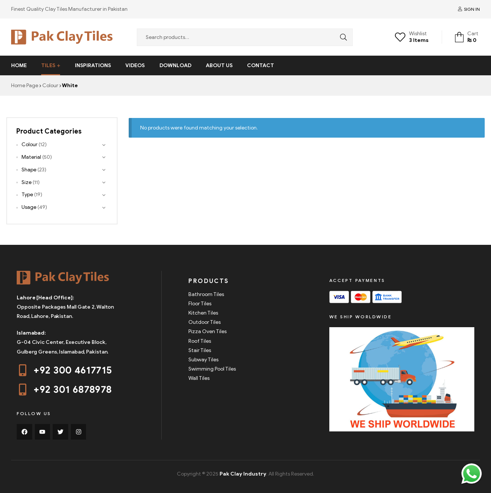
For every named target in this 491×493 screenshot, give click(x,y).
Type (27, 194)
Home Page (24, 85)
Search (341, 37)
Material (31, 157)
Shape (29, 170)
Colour (50, 85)
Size (27, 182)
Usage (29, 207)
